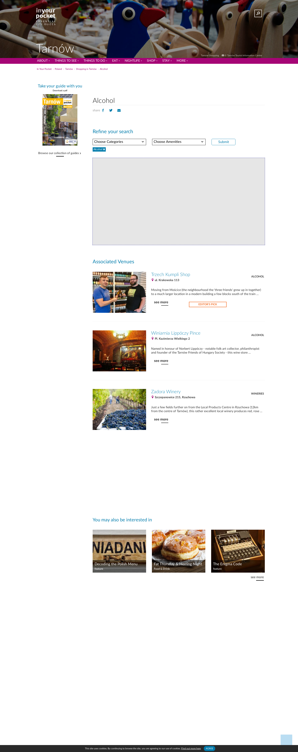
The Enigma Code (227, 564)
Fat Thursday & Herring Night (178, 564)
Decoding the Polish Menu (116, 564)
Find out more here (191, 748)
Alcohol (257, 276)
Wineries (257, 393)
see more (161, 302)
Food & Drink (162, 569)
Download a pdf (60, 91)
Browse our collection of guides (58, 153)
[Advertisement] (178, 83)
